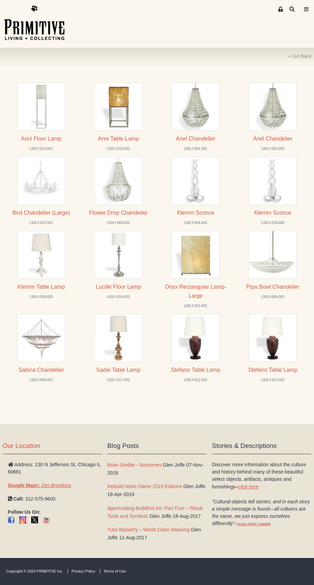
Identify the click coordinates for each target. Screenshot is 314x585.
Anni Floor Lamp (41, 139)
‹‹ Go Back (300, 56)
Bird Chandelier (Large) (41, 213)
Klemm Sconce (196, 213)
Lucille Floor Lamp (118, 287)
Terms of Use (115, 571)
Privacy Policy (83, 571)
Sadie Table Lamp (118, 370)
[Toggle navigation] (306, 9)
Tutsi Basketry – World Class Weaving (148, 529)
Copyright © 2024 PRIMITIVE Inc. (34, 571)
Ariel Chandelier (196, 139)
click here (248, 486)
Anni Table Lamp (118, 139)
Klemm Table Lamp (41, 287)
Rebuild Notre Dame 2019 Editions (144, 486)
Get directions (39, 485)
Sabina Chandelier (41, 370)
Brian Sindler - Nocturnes (134, 465)
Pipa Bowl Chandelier (272, 287)
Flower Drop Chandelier (118, 213)
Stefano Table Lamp (195, 370)
